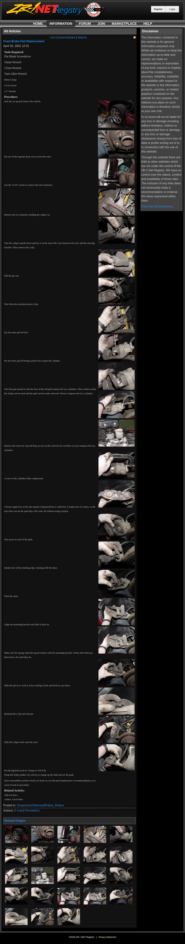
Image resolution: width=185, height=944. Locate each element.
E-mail (18, 810)
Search (82, 37)
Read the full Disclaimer (156, 206)
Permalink (31, 810)
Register (158, 9)
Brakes (59, 805)
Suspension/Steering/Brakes (35, 805)
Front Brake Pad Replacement (23, 41)
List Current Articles (62, 37)
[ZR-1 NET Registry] (55, 16)
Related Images (14, 820)
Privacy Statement (107, 937)
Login (172, 9)
